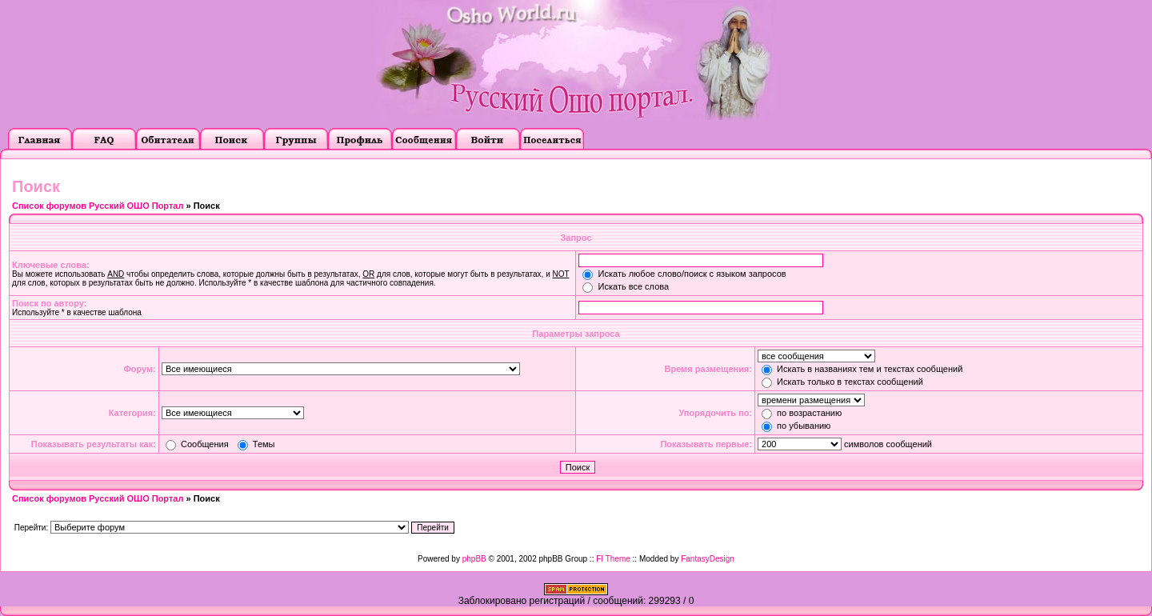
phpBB (474, 558)
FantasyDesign (707, 558)
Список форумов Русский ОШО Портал (97, 205)
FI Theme (613, 558)
